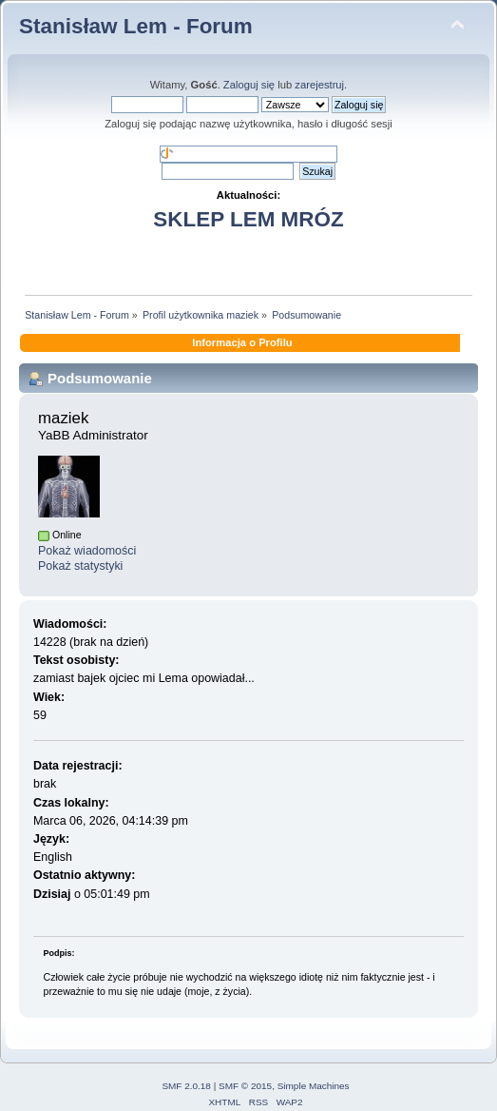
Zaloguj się (249, 84)
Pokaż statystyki (80, 566)
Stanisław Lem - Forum (136, 26)
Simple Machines (313, 1086)
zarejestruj (319, 84)
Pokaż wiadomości (87, 550)
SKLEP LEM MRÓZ (248, 219)
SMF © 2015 (245, 1086)
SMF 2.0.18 (186, 1086)
